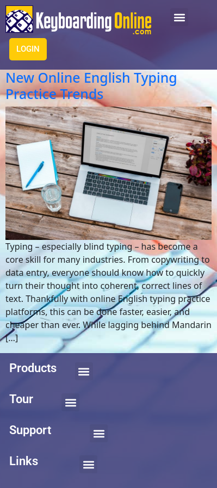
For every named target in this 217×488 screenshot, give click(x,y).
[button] (179, 17)
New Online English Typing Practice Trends (91, 85)
